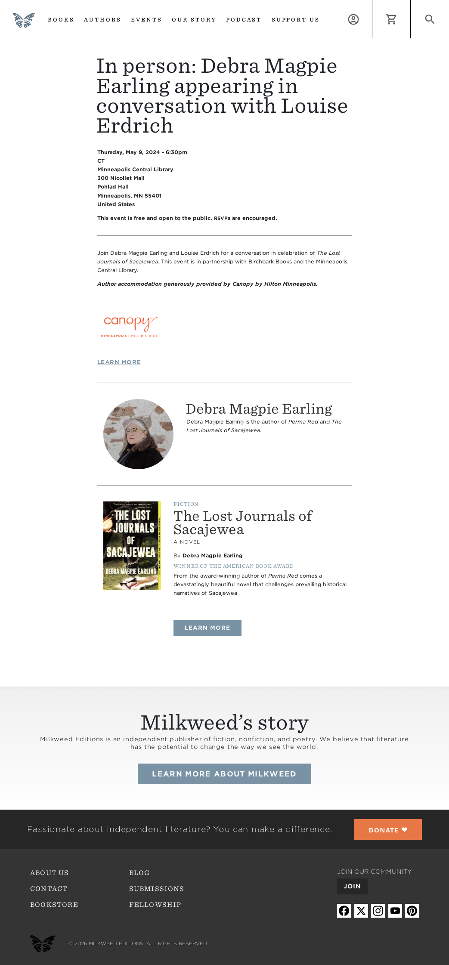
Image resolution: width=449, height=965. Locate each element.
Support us (296, 19)
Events (146, 19)
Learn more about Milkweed (224, 774)
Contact (49, 889)
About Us (49, 873)
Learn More (119, 362)
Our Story (194, 19)
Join (352, 886)
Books (61, 19)
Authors (102, 19)
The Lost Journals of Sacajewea (242, 523)
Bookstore (54, 905)
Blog (139, 873)
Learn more (213, 627)
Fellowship (155, 905)
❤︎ (388, 830)
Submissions (157, 889)
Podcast (244, 19)
